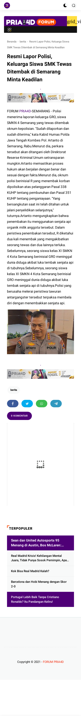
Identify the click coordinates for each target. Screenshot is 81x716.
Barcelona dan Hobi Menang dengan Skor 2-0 (39, 584)
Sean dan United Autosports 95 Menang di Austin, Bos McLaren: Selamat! (36, 543)
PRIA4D (25, 111)
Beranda (11, 41)
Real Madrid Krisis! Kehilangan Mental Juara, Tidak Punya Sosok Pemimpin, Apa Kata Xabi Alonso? (39, 558)
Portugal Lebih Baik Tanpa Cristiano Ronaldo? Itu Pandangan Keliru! (35, 599)
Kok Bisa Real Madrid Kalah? (30, 571)
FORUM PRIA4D (53, 662)
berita (23, 41)
